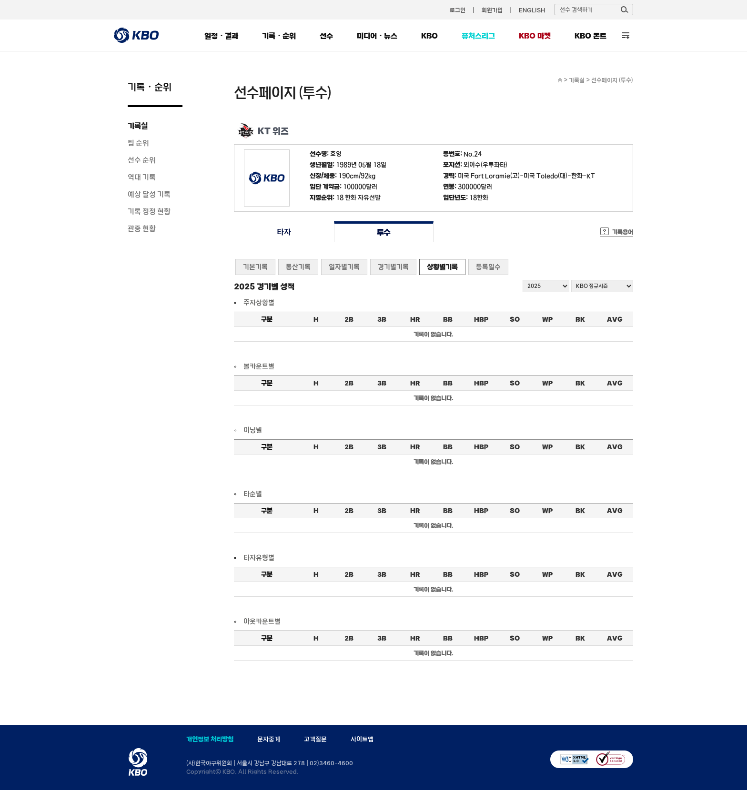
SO (515, 319)
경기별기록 (393, 267)
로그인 (457, 10)
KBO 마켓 (535, 35)
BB (448, 319)
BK (580, 319)
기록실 (138, 125)
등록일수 (488, 267)
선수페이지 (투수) (612, 80)
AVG (615, 319)
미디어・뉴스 (377, 35)
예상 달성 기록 (149, 194)
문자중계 (268, 739)
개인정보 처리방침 (209, 739)
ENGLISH (532, 10)
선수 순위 (142, 160)
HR (415, 319)
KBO (429, 35)
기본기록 (255, 267)
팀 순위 (138, 142)
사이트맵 (362, 739)
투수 (384, 232)
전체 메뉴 (625, 35)
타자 (284, 232)
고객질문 (315, 739)
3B (381, 319)
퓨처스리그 (478, 35)
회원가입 (492, 10)
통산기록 (298, 267)
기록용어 (622, 231)
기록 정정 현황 (149, 211)
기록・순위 (279, 35)
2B (348, 319)
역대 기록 (142, 177)
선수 (326, 35)
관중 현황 (142, 228)
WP (547, 319)
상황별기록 (442, 267)
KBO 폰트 (590, 35)
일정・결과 (221, 35)
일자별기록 (344, 267)
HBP (481, 319)
